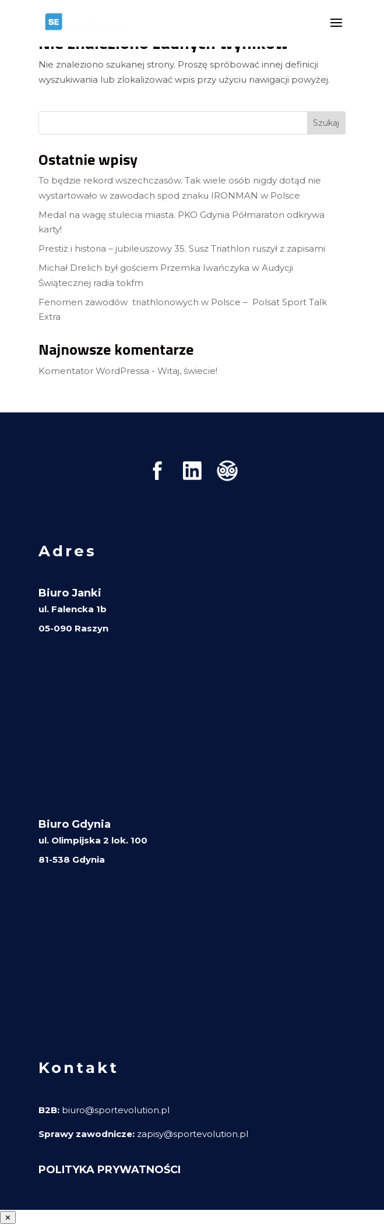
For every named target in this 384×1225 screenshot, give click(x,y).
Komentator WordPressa (93, 370)
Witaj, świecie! (187, 370)
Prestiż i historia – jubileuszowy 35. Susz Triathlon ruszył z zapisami (181, 248)
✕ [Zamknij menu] (8, 1217)
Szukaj (326, 123)
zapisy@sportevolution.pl (192, 1133)
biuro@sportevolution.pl (116, 1109)
